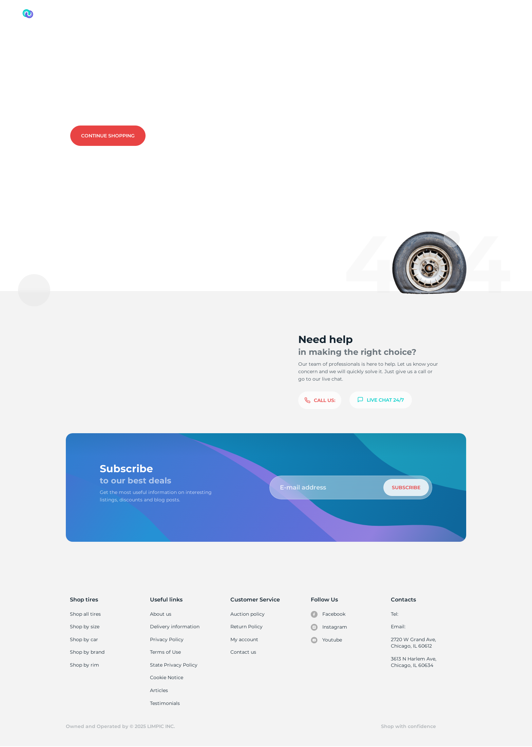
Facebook (328, 614)
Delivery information (174, 627)
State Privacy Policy (173, 665)
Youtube (326, 640)
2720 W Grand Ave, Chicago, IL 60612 (413, 642)
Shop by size (84, 627)
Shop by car (84, 639)
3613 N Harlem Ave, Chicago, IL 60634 (413, 662)
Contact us (147, 105)
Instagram (329, 627)
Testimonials (165, 703)
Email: (398, 627)
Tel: (394, 614)
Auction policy (247, 614)
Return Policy (246, 627)
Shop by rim (84, 665)
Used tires (43, 42)
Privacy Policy (166, 639)
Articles (159, 690)
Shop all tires (85, 614)
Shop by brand (87, 652)
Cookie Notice (166, 677)
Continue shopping (108, 136)
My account (244, 639)
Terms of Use (165, 652)
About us (160, 614)
